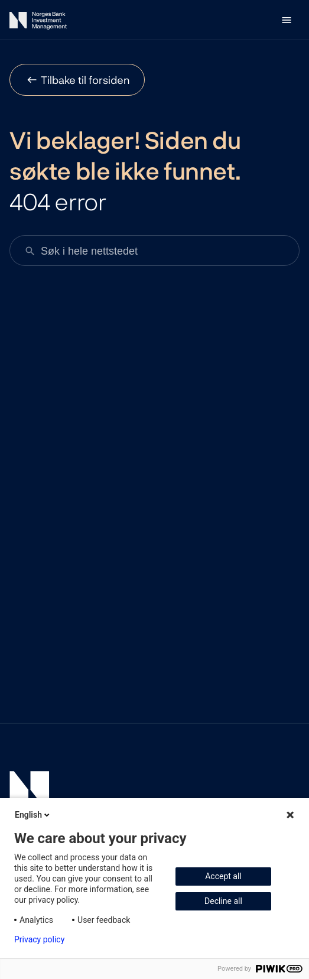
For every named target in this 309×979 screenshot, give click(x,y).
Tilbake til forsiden (85, 79)
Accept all (223, 876)
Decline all (223, 901)
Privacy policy (39, 939)
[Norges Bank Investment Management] (38, 23)
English (33, 814)
